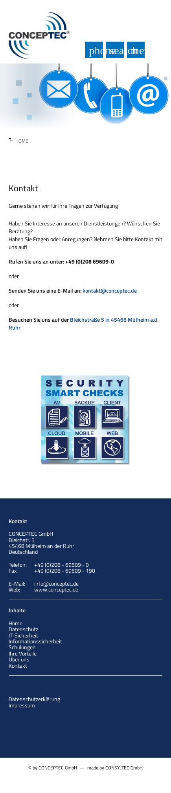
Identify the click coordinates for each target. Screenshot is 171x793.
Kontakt (18, 665)
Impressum (22, 705)
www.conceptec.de (56, 589)
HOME (21, 141)
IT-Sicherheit (23, 635)
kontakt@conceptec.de (110, 290)
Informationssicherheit (35, 641)
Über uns (19, 659)
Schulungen (22, 647)
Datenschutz (23, 629)
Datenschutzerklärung (34, 699)
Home (15, 623)
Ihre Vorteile (23, 653)
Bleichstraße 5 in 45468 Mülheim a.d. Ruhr (83, 323)
